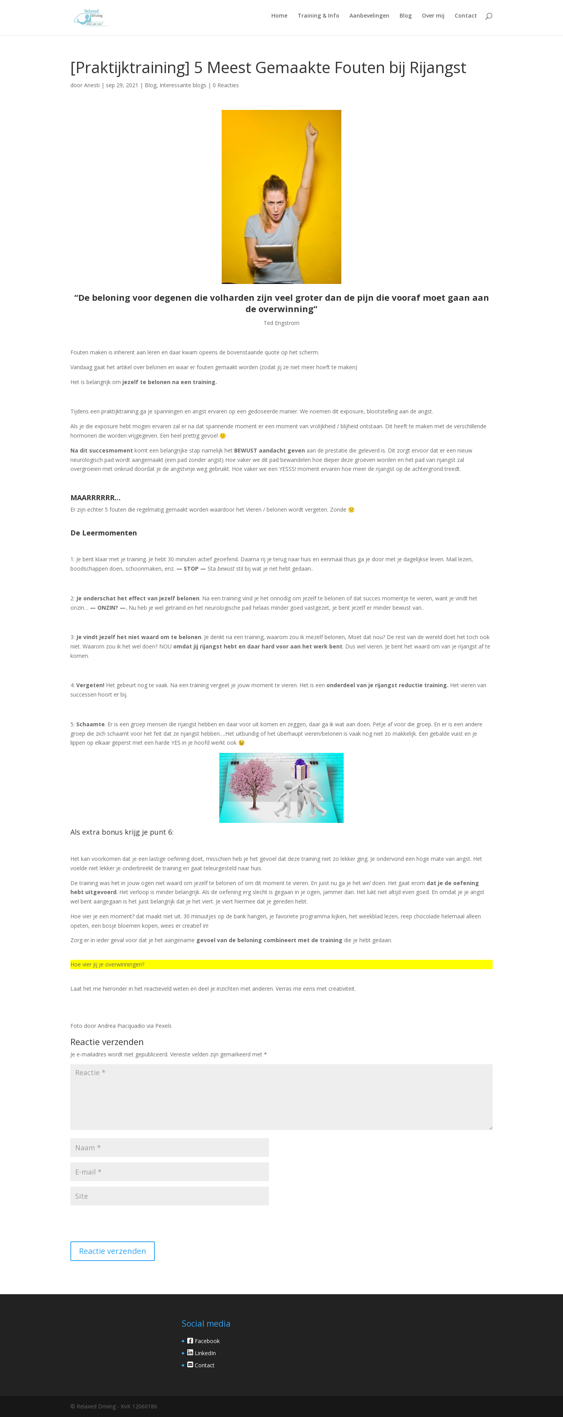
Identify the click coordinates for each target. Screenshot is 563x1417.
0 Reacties (226, 85)
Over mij (433, 16)
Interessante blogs (183, 85)
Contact (466, 16)
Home (279, 16)
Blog (406, 16)
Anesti (92, 85)
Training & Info (318, 16)
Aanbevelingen (369, 16)
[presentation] (124, 1224)
